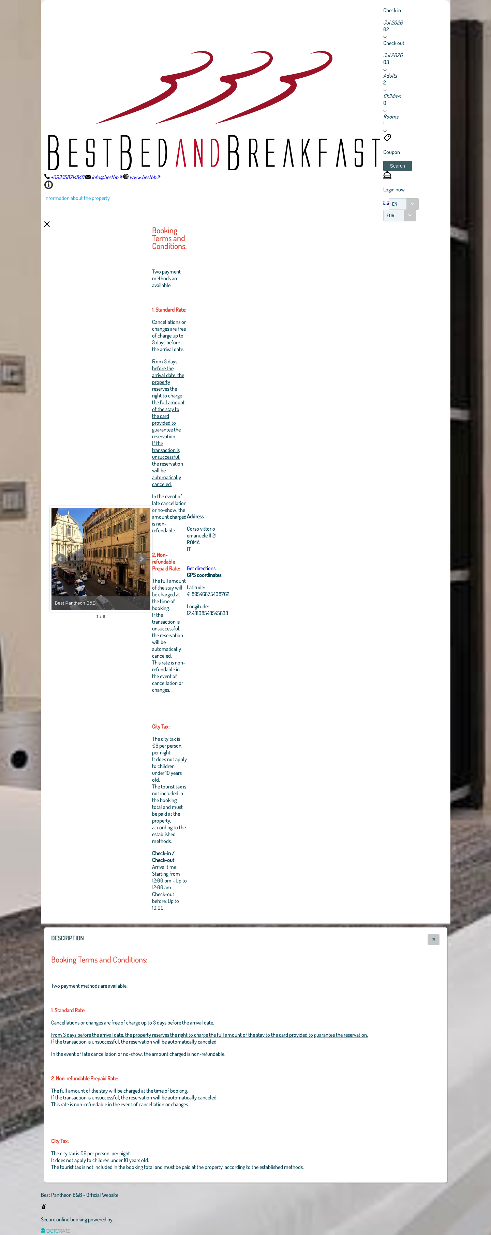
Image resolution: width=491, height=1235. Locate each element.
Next (179, 558)
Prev (60, 558)
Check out (393, 43)
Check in (392, 10)
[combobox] (404, 204)
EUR (391, 215)
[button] (397, 166)
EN (394, 204)
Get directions (238, 568)
